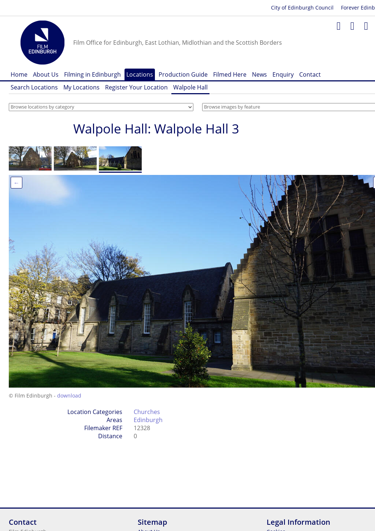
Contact (310, 74)
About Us (46, 74)
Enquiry (283, 74)
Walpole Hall (190, 87)
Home (19, 74)
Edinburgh (148, 420)
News (259, 74)
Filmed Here (229, 74)
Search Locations (34, 87)
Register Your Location (136, 87)
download (69, 395)
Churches (147, 412)
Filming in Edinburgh (92, 74)
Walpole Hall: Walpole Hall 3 (156, 128)
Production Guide (183, 74)
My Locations (81, 87)
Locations (139, 74)
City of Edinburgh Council (302, 7)
